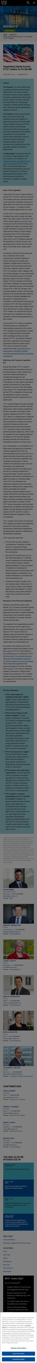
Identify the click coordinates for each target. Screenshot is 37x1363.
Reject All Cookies (18, 1355)
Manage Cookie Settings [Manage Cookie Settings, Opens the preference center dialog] (18, 1349)
